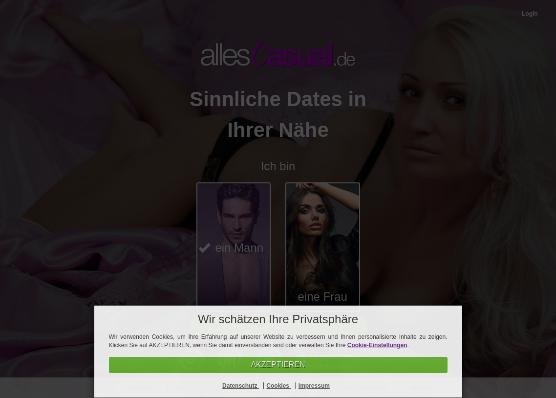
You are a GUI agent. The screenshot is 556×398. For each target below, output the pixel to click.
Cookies (278, 385)
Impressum (314, 385)
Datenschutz (240, 385)
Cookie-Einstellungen (377, 345)
